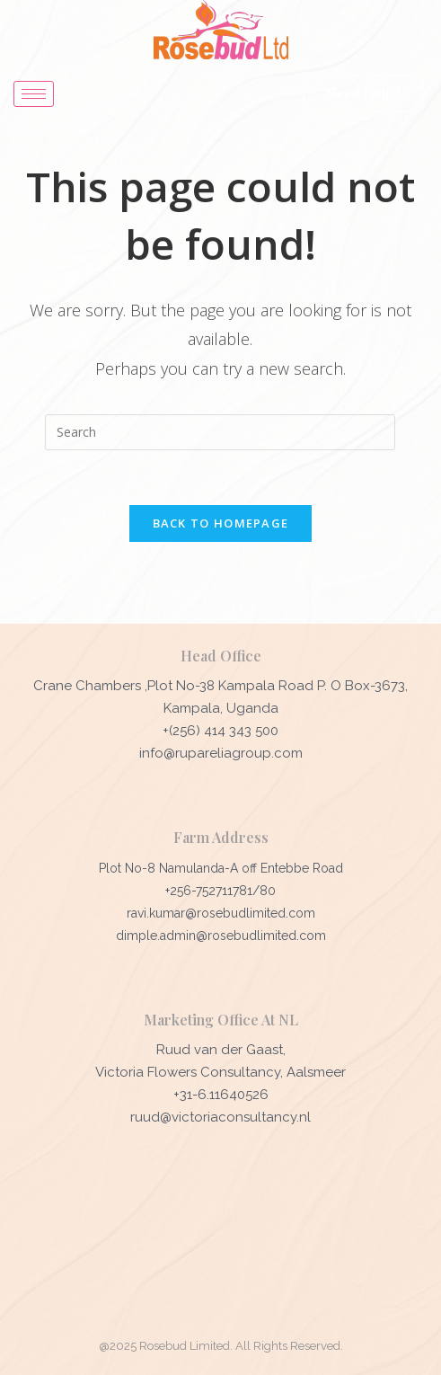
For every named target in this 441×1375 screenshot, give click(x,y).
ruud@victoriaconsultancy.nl (220, 1117)
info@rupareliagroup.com (221, 753)
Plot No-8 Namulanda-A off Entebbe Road (221, 868)
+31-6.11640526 (221, 1095)
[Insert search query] (220, 432)
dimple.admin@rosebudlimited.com (221, 935)
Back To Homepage (221, 523)
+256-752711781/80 (220, 890)
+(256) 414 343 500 (220, 731)
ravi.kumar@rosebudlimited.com (221, 913)
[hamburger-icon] (33, 94)
